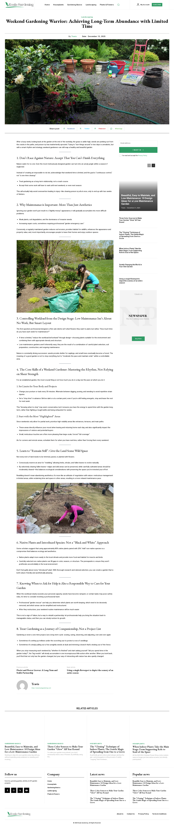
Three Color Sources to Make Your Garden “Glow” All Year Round (130, 220)
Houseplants (96, 743)
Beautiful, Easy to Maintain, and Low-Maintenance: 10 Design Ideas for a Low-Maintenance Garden (138, 199)
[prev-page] (149, 165)
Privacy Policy (142, 155)
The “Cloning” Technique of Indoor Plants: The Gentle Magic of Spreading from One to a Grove (131, 235)
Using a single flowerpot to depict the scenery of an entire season (90, 671)
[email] (138, 143)
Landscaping (87, 17)
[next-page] (153, 165)
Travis (74, 36)
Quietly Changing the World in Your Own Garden (130, 266)
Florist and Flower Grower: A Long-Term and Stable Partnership (37, 671)
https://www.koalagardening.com (41, 688)
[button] (118, 4)
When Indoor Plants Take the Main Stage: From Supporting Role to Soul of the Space (130, 251)
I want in (138, 150)
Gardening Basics (13, 743)
